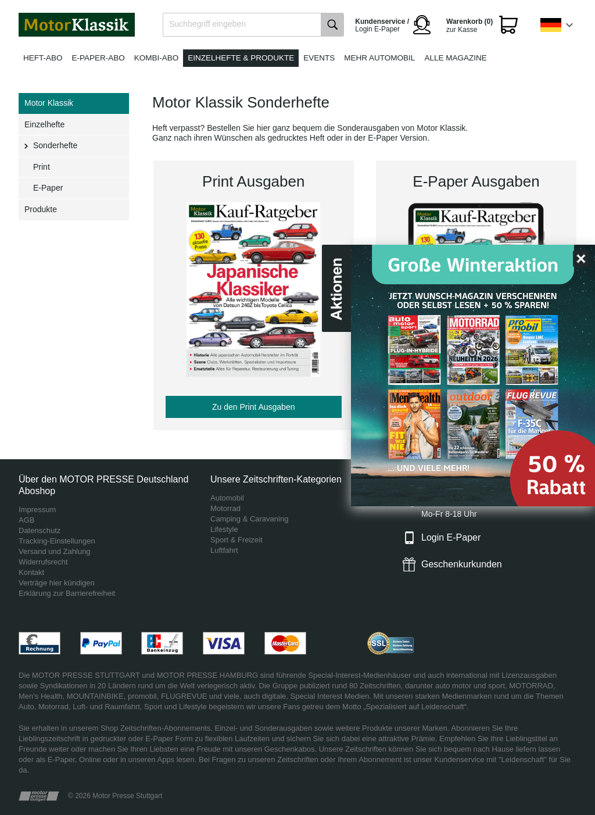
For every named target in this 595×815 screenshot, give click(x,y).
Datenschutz (39, 530)
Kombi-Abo (156, 57)
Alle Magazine (455, 57)
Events (319, 57)
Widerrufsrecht (43, 561)
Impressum (37, 509)
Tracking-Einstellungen (57, 541)
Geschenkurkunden (461, 564)
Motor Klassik (48, 103)
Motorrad (225, 508)
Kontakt (31, 572)
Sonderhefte (55, 145)
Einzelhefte (44, 124)
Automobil (227, 498)
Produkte (40, 209)
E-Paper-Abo (98, 57)
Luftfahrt (224, 550)
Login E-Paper (451, 537)
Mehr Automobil (379, 57)
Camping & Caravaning (249, 518)
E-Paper (48, 187)
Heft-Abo (43, 57)
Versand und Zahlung (55, 551)
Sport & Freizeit (236, 539)
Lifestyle (224, 529)
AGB (26, 520)
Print (41, 166)
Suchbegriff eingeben (207, 24)
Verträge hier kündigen (57, 582)
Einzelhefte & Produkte (241, 57)
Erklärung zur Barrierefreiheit (67, 593)
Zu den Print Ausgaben (253, 407)
